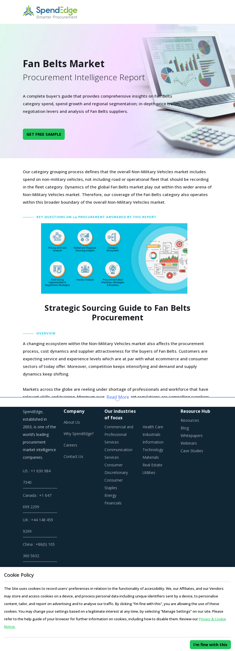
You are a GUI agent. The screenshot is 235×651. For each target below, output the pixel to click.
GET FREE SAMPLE (43, 134)
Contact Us (73, 456)
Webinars (189, 443)
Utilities (149, 472)
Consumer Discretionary (116, 468)
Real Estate (152, 464)
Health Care (153, 426)
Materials (151, 457)
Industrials (151, 434)
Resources (190, 420)
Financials (113, 503)
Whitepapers (192, 435)
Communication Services (118, 453)
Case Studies (192, 450)
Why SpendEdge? (79, 433)
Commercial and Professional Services (118, 434)
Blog (185, 427)
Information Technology (153, 445)
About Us (72, 422)
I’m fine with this (210, 644)
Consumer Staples (113, 484)
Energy (110, 495)
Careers (70, 445)
